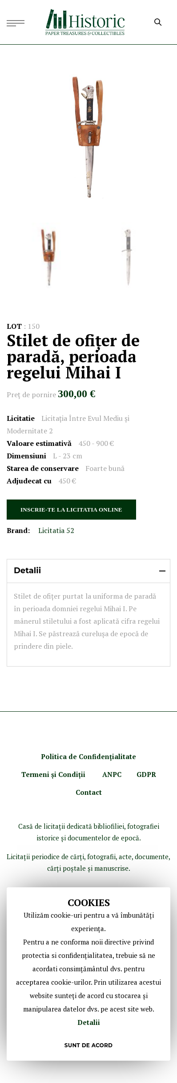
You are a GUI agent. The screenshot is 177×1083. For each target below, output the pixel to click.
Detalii (88, 1022)
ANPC (111, 774)
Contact (89, 792)
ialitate (124, 756)
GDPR (146, 774)
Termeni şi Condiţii (54, 774)
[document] (88, 974)
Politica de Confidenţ (76, 756)
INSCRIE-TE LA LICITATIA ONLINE (71, 509)
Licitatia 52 (56, 530)
